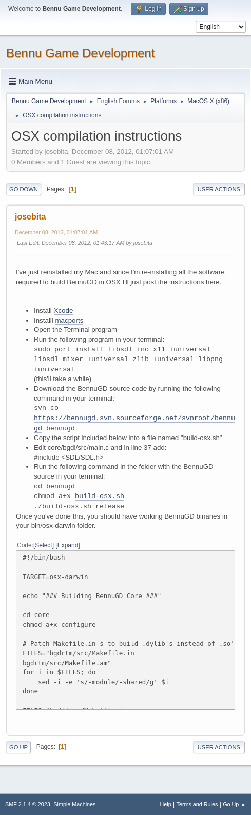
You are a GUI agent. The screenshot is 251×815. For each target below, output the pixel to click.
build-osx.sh (99, 496)
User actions (219, 189)
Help (165, 804)
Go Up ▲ (234, 804)
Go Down (23, 189)
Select (43, 545)
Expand (68, 545)
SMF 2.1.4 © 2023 (27, 804)
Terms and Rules (197, 804)
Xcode (63, 310)
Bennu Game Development (80, 53)
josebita (30, 216)
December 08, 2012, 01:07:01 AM (56, 232)
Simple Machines (74, 804)
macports (69, 320)
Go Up (18, 747)
